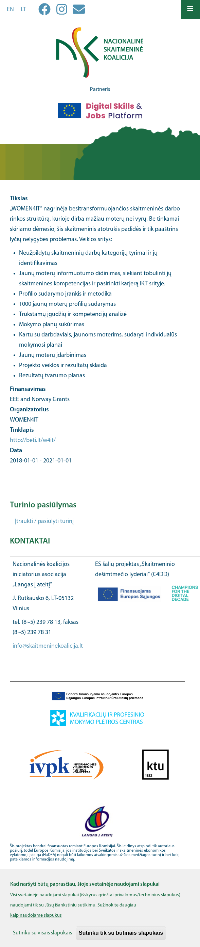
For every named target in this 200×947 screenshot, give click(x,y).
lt (23, 9)
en (10, 9)
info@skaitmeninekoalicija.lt (48, 646)
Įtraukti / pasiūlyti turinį (44, 521)
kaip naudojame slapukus (36, 920)
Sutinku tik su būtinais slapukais (121, 938)
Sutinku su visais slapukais (42, 938)
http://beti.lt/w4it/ (33, 440)
